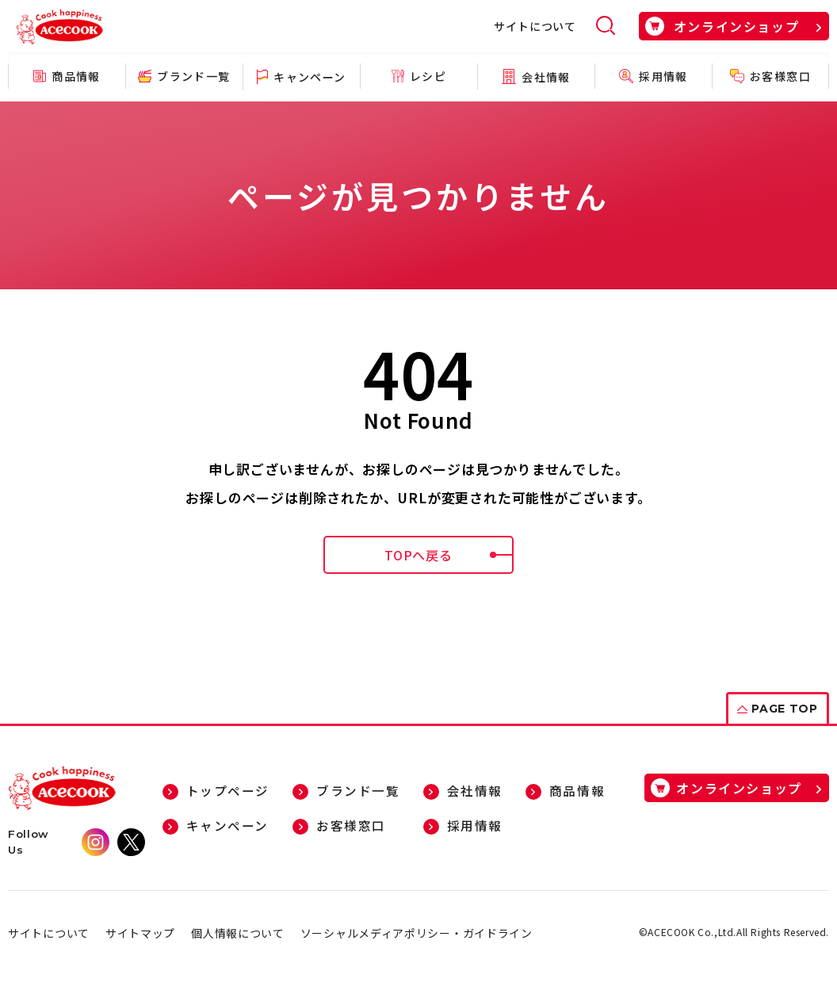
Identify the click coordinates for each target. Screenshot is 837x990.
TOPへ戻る (449, 554)
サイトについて (535, 26)
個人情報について (238, 933)
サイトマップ (140, 933)
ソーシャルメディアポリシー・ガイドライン (416, 933)
